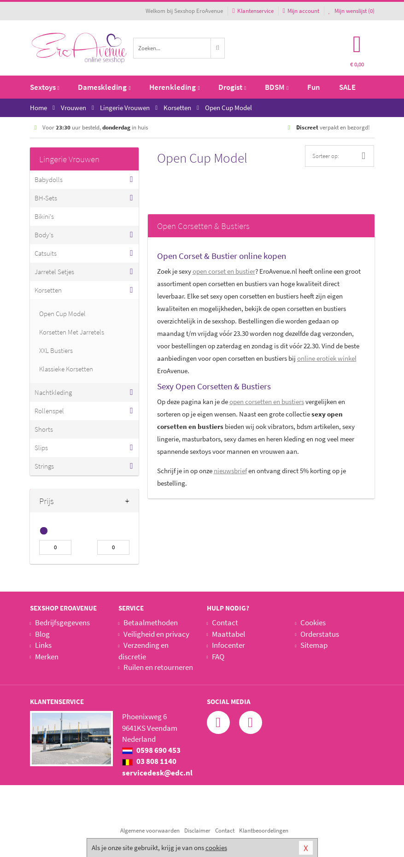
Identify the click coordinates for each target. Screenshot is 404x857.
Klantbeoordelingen (263, 830)
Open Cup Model (62, 313)
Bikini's (44, 216)
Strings (44, 466)
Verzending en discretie (143, 650)
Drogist (232, 87)
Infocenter (228, 645)
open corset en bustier (224, 271)
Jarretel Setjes (54, 271)
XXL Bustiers (56, 350)
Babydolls (49, 179)
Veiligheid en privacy (156, 634)
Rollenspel (49, 410)
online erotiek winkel (327, 358)
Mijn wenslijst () (351, 11)
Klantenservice (252, 11)
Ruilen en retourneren (158, 667)
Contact (225, 622)
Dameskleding (104, 87)
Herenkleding (174, 87)
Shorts (44, 429)
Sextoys (44, 87)
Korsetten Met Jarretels (71, 332)
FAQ (218, 657)
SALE (347, 87)
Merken (47, 657)
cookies (216, 847)
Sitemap (314, 645)
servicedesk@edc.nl (157, 773)
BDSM (276, 87)
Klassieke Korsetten (66, 368)
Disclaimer (197, 830)
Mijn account (301, 11)
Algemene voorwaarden (150, 830)
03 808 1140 (149, 761)
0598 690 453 (151, 750)
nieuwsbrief (230, 470)
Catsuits (46, 253)
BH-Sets (46, 198)
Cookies (313, 622)
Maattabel (228, 634)
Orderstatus (319, 634)
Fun (313, 87)
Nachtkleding (53, 392)
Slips (41, 447)
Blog (42, 634)
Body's (44, 234)
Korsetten (48, 290)
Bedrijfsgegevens (62, 622)
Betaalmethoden (150, 622)
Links (43, 645)
